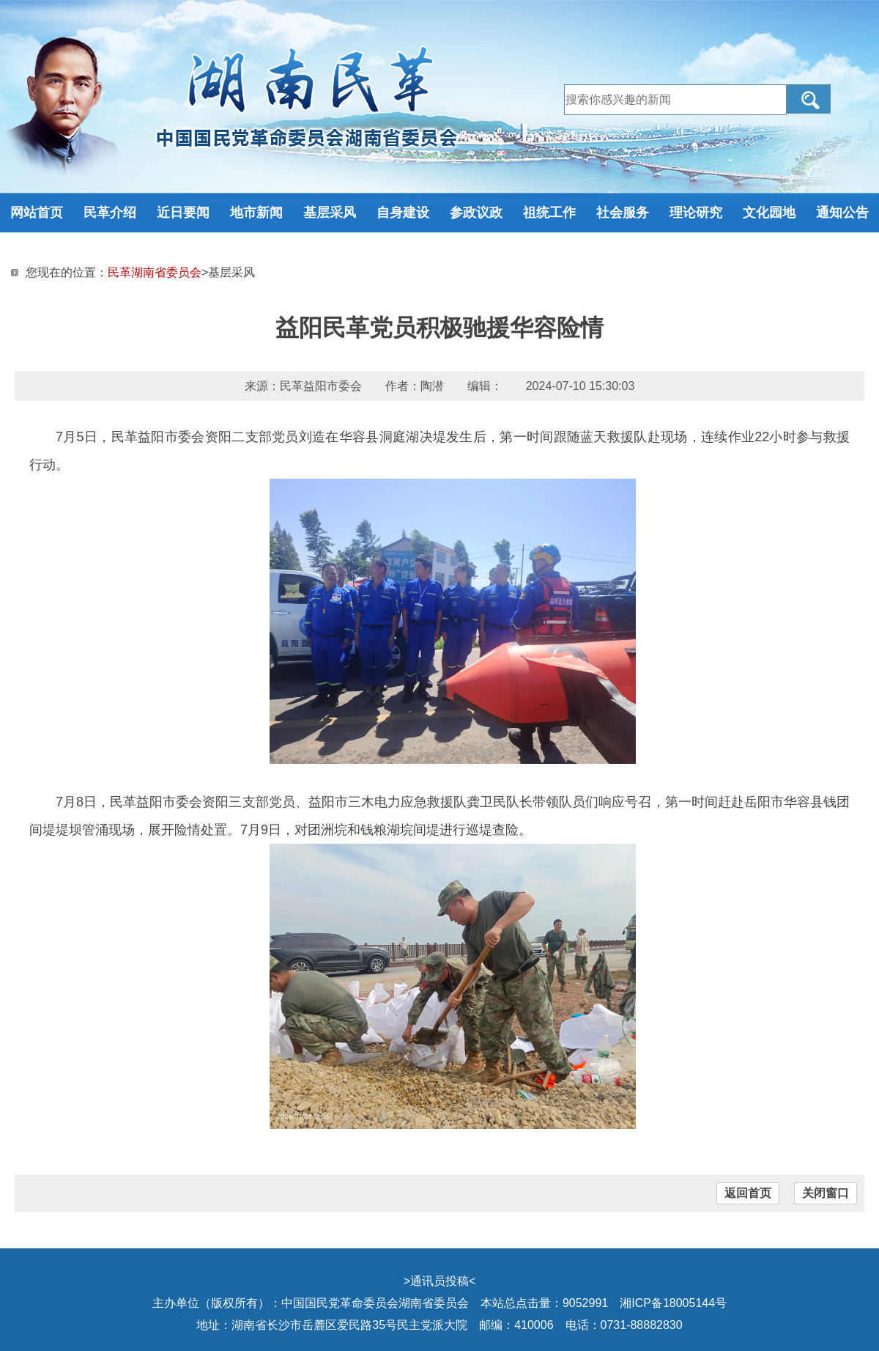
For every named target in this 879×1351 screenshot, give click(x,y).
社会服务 (622, 212)
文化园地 (769, 212)
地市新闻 (256, 212)
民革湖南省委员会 (154, 272)
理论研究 (696, 212)
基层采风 (329, 212)
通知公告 (842, 212)
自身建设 (403, 212)
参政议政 (476, 212)
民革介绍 (110, 212)
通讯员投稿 (439, 1281)
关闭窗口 (825, 1193)
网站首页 (36, 212)
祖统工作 (549, 212)
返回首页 (747, 1193)
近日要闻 (183, 212)
